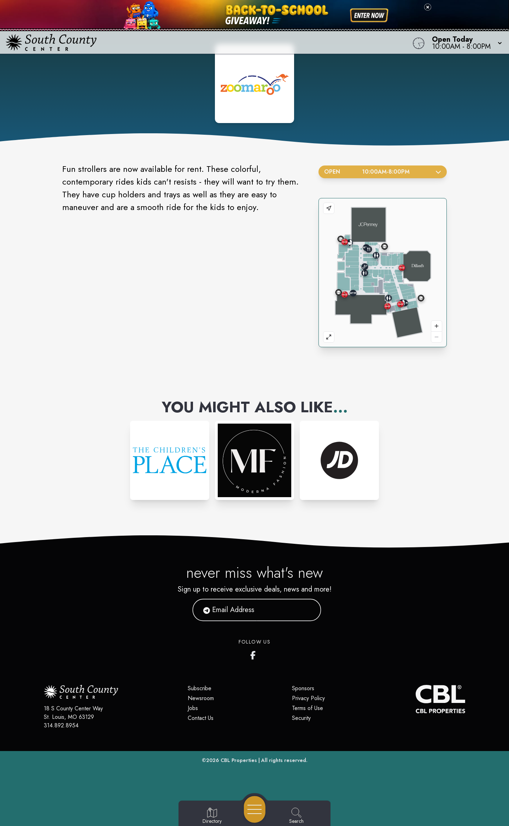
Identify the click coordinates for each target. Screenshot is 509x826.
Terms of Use (307, 708)
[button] (464, 42)
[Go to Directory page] (212, 816)
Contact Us (200, 718)
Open (382, 172)
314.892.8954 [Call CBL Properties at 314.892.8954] (61, 725)
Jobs (193, 708)
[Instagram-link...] (169, 460)
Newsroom (201, 698)
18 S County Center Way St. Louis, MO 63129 (73, 712)
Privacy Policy (308, 698)
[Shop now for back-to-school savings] (369, 15)
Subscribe (199, 688)
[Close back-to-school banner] (427, 7)
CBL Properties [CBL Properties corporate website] (239, 760)
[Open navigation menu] (255, 809)
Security (301, 718)
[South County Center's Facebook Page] (254, 653)
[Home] (192, 42)
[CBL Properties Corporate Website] (415, 699)
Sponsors (303, 688)
